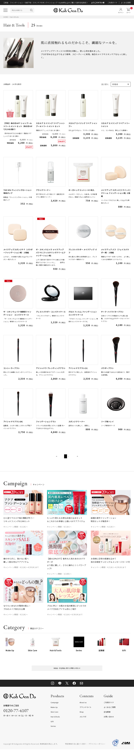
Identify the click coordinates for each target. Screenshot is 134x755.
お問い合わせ (109, 722)
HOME (5, 17)
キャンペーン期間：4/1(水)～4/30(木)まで (21, 571)
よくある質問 (126, 2)
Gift (52, 727)
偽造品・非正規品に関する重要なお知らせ (67, 672)
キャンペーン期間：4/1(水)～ (15, 530)
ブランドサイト (85, 713)
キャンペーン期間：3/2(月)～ (59, 577)
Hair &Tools (14, 17)
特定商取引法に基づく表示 (75, 749)
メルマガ (83, 722)
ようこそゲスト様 (97, 2)
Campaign (55, 708)
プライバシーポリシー (97, 749)
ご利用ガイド (112, 2)
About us (83, 708)
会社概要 (107, 717)
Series (53, 732)
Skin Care (54, 717)
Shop (82, 717)
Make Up (54, 713)
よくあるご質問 (110, 713)
